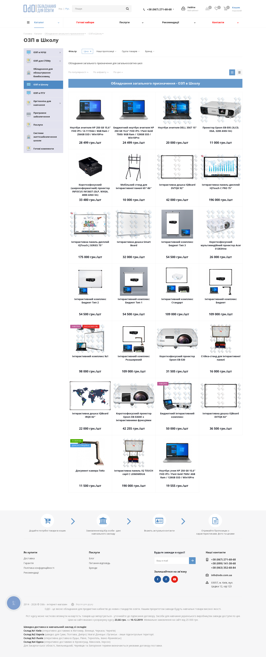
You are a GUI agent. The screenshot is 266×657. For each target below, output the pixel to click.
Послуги (94, 552)
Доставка (29, 558)
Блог (91, 558)
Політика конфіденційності (39, 567)
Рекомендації (31, 572)
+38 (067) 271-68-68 (159, 9)
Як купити (30, 552)
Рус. (67, 8)
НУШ (166, 579)
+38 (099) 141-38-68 (223, 563)
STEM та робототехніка (157, 579)
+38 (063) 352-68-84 (223, 567)
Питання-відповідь (99, 563)
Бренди (93, 567)
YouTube (174, 579)
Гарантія (29, 563)
